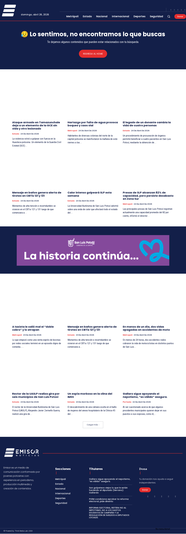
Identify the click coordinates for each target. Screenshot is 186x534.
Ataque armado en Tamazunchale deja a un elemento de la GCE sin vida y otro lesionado (36, 126)
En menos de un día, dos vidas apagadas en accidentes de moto (146, 328)
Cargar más (93, 425)
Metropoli (72, 131)
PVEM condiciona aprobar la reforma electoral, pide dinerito (109, 500)
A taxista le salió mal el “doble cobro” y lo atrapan (33, 328)
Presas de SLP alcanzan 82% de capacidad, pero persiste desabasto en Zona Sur (148, 196)
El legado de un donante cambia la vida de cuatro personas (147, 124)
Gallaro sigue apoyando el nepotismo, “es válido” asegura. (145, 395)
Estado (15, 134)
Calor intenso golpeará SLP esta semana (90, 194)
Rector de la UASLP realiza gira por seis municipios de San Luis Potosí (36, 395)
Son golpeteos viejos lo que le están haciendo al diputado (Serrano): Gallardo (108, 490)
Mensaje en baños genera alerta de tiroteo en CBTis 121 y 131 (36, 194)
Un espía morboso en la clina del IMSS (90, 395)
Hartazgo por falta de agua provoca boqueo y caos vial (93, 124)
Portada (127, 402)
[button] (168, 16)
